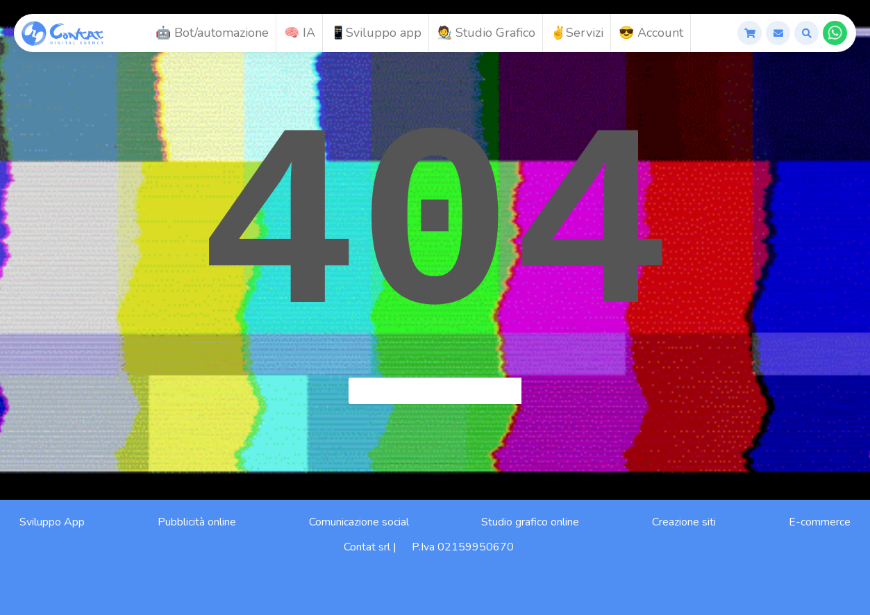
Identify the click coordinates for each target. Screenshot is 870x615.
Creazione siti (684, 522)
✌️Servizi (577, 32)
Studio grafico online (530, 522)
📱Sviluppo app (376, 32)
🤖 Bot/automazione (212, 32)
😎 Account (651, 32)
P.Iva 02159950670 (463, 547)
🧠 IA (299, 32)
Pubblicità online (197, 522)
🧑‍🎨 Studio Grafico (486, 32)
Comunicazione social (359, 522)
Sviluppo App (52, 522)
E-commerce (820, 522)
